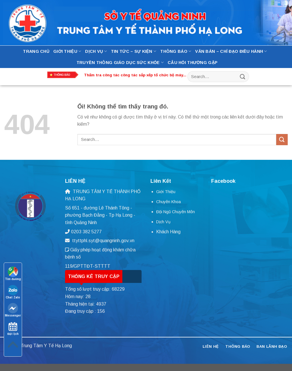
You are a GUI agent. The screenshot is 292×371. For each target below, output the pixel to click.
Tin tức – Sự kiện (133, 51)
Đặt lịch (13, 328)
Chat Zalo (13, 292)
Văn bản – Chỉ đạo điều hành (231, 51)
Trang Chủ (36, 51)
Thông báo (175, 51)
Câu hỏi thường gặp (192, 62)
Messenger (13, 310)
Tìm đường (13, 274)
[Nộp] (242, 76)
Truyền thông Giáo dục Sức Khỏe (120, 62)
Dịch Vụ (96, 51)
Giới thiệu (67, 51)
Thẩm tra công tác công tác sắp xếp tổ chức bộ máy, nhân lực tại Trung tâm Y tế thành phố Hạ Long (134, 75)
